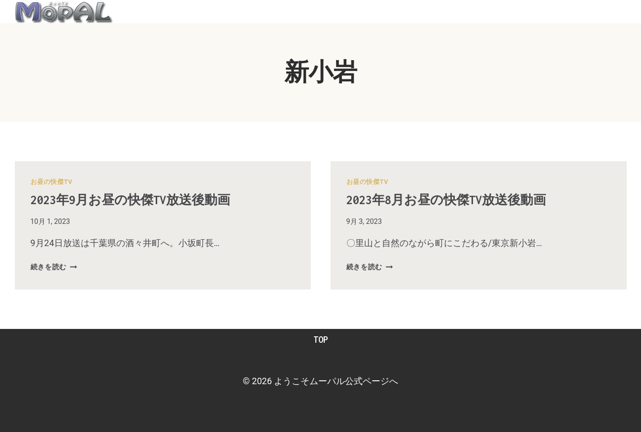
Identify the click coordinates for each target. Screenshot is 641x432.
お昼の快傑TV (52, 181)
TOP (320, 339)
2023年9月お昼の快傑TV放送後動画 (146, 199)
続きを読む (54, 267)
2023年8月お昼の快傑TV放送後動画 (461, 199)
